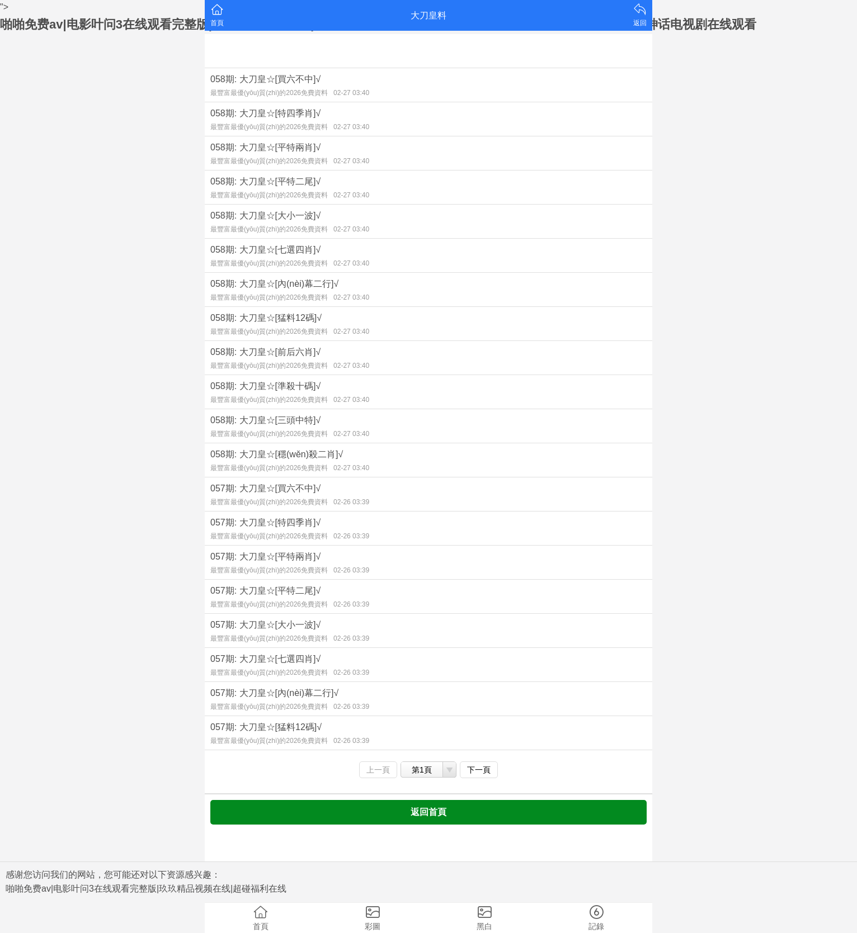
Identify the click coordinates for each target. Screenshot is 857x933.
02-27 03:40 (351, 93)
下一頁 (479, 769)
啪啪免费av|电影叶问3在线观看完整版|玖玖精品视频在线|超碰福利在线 (146, 888)
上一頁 (378, 769)
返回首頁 (428, 812)
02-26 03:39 (351, 502)
